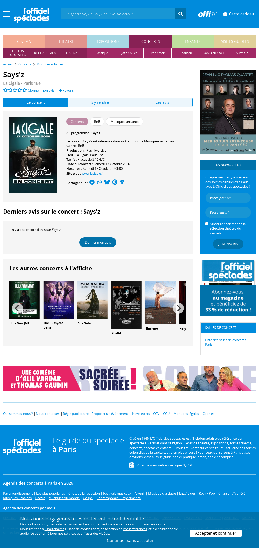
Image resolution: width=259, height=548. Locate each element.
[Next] (178, 308)
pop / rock (158, 53)
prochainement (45, 53)
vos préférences (135, 528)
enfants (193, 41)
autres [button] (241, 53)
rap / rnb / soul (213, 53)
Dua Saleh (85, 323)
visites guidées (235, 41)
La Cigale (82, 155)
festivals (73, 53)
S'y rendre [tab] (100, 102)
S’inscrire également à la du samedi (228, 228)
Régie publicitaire (76, 413)
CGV (156, 413)
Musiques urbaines (159, 141)
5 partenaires (54, 528)
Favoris (66, 90)
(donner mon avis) (41, 90)
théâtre (66, 41)
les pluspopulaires (17, 53)
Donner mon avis (98, 242)
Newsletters (141, 413)
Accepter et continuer (215, 533)
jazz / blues (129, 53)
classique (101, 53)
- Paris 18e (22, 83)
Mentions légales (186, 413)
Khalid (116, 333)
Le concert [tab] (36, 102)
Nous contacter (47, 413)
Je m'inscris (228, 244)
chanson (186, 53)
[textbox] (118, 13)
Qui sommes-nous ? (18, 413)
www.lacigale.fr (93, 173)
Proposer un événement (110, 413)
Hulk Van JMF (19, 323)
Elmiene (151, 328)
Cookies (208, 413)
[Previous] (17, 308)
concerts (150, 41)
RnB (81, 145)
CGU (166, 413)
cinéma (24, 41)
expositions (108, 41)
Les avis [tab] (162, 102)
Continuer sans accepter (130, 540)
